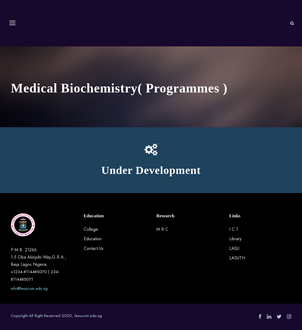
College (91, 229)
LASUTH (237, 258)
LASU (234, 248)
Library (235, 239)
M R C (162, 229)
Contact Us (93, 248)
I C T (234, 229)
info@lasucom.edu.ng (29, 288)
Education (93, 239)
